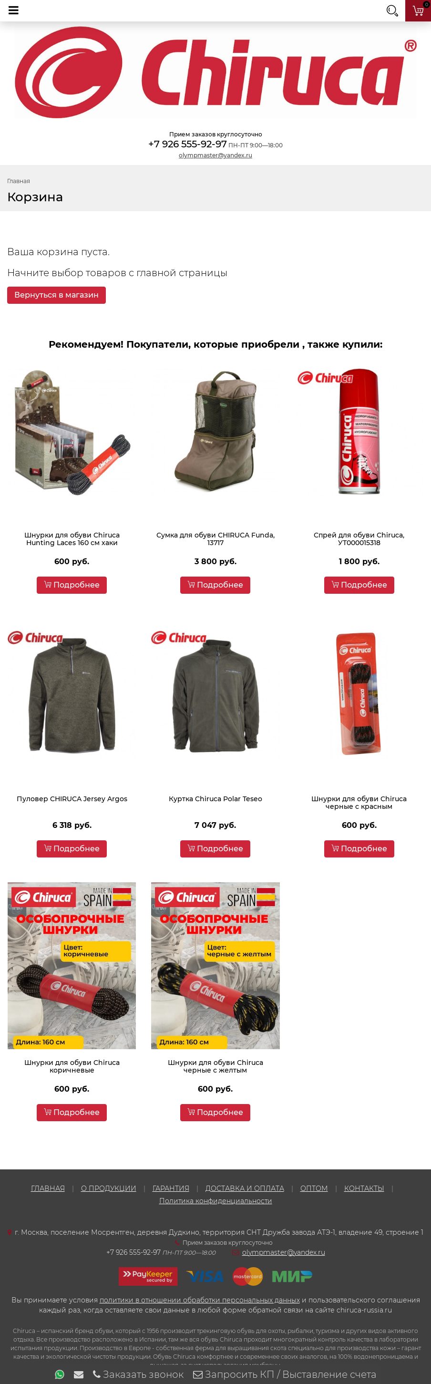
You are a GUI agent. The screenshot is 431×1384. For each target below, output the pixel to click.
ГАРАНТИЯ (171, 1188)
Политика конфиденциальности (215, 1201)
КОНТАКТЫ (364, 1188)
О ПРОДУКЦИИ (108, 1188)
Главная (18, 181)
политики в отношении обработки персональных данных (200, 1300)
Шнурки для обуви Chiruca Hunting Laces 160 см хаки (72, 539)
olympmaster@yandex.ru (215, 155)
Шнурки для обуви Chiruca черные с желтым (215, 1066)
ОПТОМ (314, 1188)
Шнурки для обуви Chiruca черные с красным (359, 803)
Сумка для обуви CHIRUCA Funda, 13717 (215, 539)
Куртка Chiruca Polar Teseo (215, 799)
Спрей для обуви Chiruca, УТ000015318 (359, 539)
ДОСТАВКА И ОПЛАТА (244, 1188)
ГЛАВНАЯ (48, 1188)
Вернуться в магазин (56, 295)
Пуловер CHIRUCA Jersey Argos (72, 799)
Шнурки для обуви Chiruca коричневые (72, 1066)
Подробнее (72, 584)
